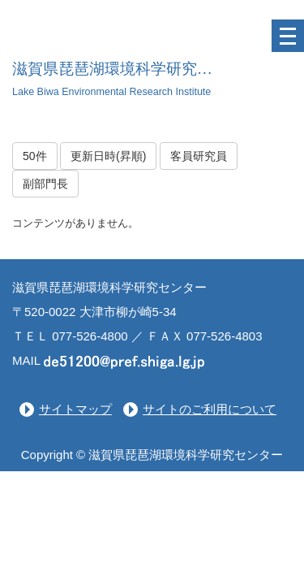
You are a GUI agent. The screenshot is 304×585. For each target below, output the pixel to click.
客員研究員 (198, 156)
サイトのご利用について (209, 409)
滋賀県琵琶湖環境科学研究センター (135, 68)
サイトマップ (75, 409)
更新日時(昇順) (108, 156)
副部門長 (45, 183)
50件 (35, 156)
